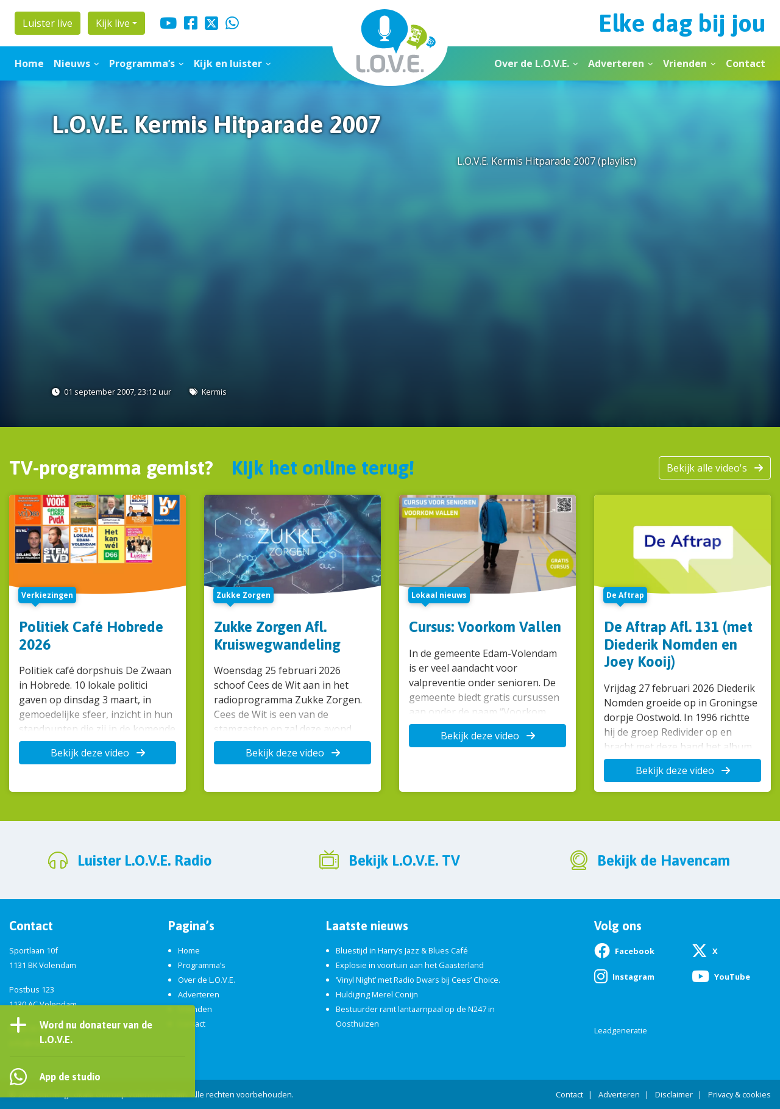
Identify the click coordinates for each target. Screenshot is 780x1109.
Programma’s (142, 63)
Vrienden (685, 63)
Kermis (214, 391)
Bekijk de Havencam (663, 860)
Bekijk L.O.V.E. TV (404, 860)
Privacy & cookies (739, 1094)
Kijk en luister (228, 63)
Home (29, 63)
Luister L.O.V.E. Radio (144, 860)
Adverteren (616, 63)
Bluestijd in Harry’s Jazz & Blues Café (402, 950)
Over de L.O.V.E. (531, 63)
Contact (745, 63)
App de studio (70, 1076)
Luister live (48, 23)
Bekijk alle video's (715, 468)
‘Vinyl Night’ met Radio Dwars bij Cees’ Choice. (418, 979)
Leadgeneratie (620, 1030)
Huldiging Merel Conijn (377, 994)
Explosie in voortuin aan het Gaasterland (410, 965)
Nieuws (72, 63)
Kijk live (113, 23)
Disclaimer (674, 1094)
